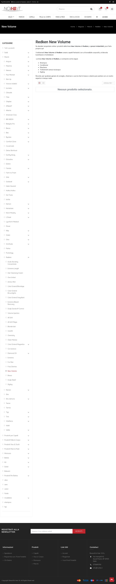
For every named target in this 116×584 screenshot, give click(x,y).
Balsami (7, 471)
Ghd (7, 177)
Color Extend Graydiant (16, 298)
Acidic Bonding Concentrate (13, 263)
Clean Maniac (12, 340)
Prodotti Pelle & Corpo (12, 440)
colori (6, 489)
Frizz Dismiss (12, 367)
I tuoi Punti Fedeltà (69, 560)
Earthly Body (10, 155)
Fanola (8, 168)
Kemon (8, 204)
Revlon (8, 390)
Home (73, 27)
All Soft (10, 318)
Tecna (8, 403)
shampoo (7, 502)
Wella (8, 430)
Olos (7, 240)
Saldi (6, 53)
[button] (97, 17)
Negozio (81, 27)
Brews (10, 375)
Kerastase (9, 208)
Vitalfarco (9, 421)
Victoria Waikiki (11, 84)
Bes (7, 133)
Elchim (8, 164)
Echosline (9, 159)
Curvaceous (12, 349)
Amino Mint (12, 282)
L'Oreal (8, 217)
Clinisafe (9, 93)
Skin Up (8, 79)
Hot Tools (9, 195)
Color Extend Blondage (16, 286)
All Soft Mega (12, 322)
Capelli (35, 553)
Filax (7, 97)
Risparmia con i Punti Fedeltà (15, 557)
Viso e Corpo (38, 557)
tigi (5, 507)
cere (5, 485)
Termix (8, 408)
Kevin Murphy (11, 213)
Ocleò (8, 235)
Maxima (9, 66)
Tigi (7, 412)
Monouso (7, 453)
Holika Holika (10, 191)
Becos (8, 128)
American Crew (11, 115)
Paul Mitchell (10, 75)
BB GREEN (9, 119)
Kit (5, 462)
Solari (6, 467)
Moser (8, 226)
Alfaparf (9, 106)
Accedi (65, 553)
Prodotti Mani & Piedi (11, 449)
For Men (10, 362)
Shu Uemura (10, 399)
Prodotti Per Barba (11, 476)
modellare (8, 498)
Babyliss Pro (10, 124)
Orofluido (9, 244)
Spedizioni (8, 553)
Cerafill (10, 331)
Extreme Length (13, 269)
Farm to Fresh (11, 173)
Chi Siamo (8, 560)
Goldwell (9, 182)
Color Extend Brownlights (12, 292)
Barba (6, 458)
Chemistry (11, 335)
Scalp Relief (12, 380)
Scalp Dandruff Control (16, 309)
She (7, 394)
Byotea (8, 137)
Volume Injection (13, 313)
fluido (6, 493)
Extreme (11, 358)
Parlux (8, 248)
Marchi (89, 27)
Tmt (7, 417)
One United (12, 277)
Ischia (8, 199)
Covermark (10, 146)
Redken (98, 27)
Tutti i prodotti (9, 48)
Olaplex (8, 102)
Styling (10, 384)
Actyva (8, 61)
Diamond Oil (12, 353)
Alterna (8, 110)
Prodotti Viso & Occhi (12, 444)
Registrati (66, 557)
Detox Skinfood (11, 150)
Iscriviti (78, 531)
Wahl (8, 426)
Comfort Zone (11, 142)
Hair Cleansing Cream (15, 273)
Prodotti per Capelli (11, 436)
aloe (6, 480)
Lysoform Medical (12, 222)
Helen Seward (11, 186)
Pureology (9, 253)
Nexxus (8, 70)
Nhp (7, 231)
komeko (9, 88)
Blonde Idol (12, 327)
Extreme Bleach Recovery (13, 303)
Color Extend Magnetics (16, 344)
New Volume (108, 27)
